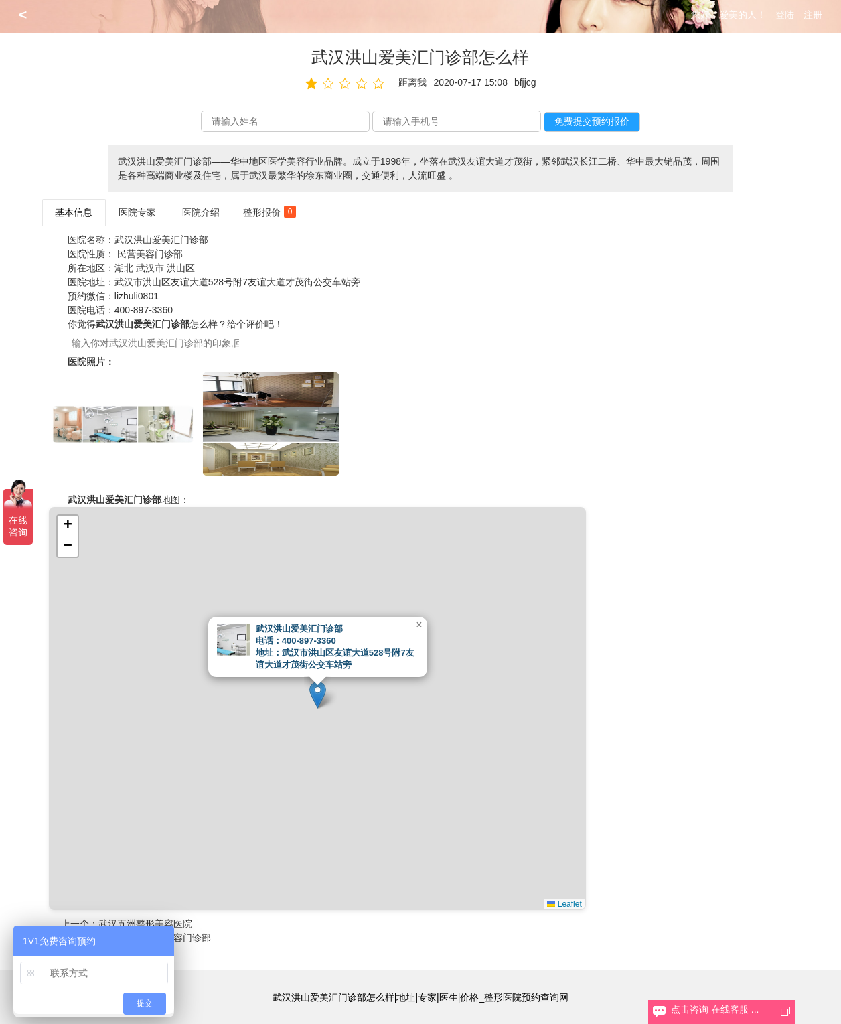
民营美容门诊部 (150, 253)
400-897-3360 (143, 310)
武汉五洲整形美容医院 (145, 923)
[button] (317, 695)
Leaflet (564, 904)
